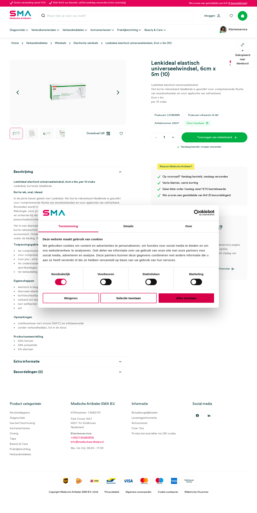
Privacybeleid (112, 492)
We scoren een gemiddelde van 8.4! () (218, 3)
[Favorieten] (231, 16)
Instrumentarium (20, 428)
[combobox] (115, 16)
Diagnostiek (17, 418)
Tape (13, 438)
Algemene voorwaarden (138, 492)
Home (15, 43)
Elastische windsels (85, 43)
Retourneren (139, 423)
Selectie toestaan (128, 298)
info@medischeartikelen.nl (87, 442)
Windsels (60, 43)
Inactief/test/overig (22, 423)
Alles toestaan (186, 298)
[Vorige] (18, 92)
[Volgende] (118, 92)
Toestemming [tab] (68, 226)
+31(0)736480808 (82, 437)
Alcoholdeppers (20, 412)
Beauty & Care (19, 444)
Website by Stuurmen (196, 492)
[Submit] (43, 16)
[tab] (68, 318)
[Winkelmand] (242, 16)
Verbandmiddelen (37, 43)
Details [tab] (128, 226)
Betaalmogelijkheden (145, 412)
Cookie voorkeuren (168, 492)
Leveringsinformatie (144, 418)
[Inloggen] (212, 16)
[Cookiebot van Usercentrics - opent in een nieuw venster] (196, 213)
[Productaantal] (164, 137)
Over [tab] (188, 226)
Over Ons (138, 428)
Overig (14, 433)
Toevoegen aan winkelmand (214, 137)
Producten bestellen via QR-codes (154, 433)
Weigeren (71, 298)
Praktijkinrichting (20, 449)
